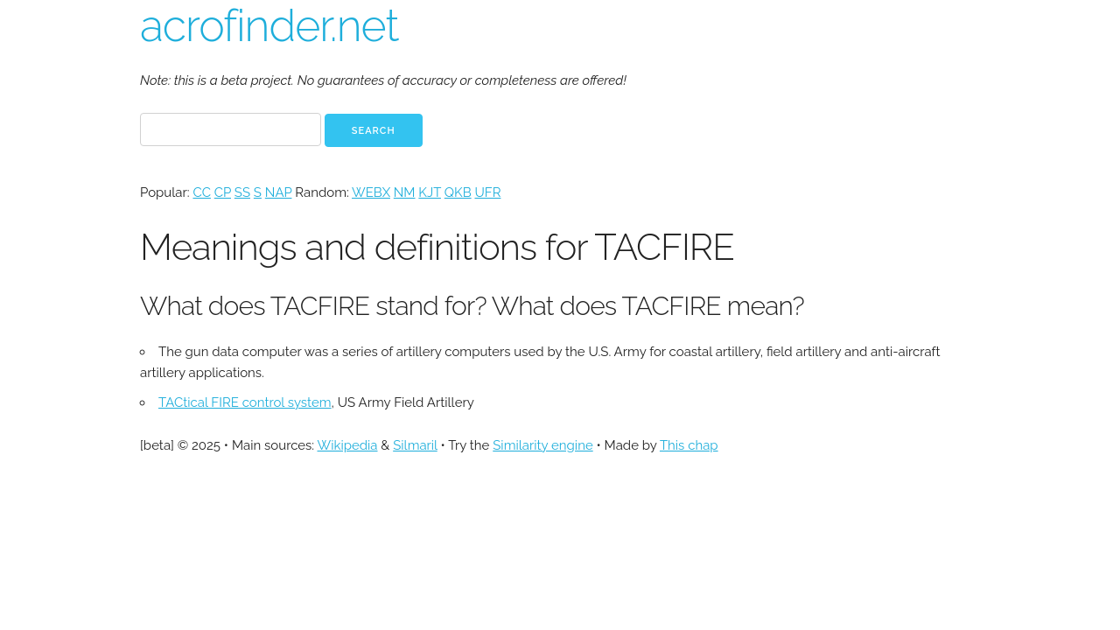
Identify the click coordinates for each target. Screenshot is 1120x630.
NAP (278, 192)
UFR (487, 192)
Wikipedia (348, 445)
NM (405, 192)
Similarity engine (542, 445)
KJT (429, 192)
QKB (458, 192)
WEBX (371, 192)
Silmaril (415, 445)
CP (222, 192)
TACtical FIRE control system (245, 402)
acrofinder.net (269, 26)
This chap (689, 445)
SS (242, 192)
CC (201, 192)
